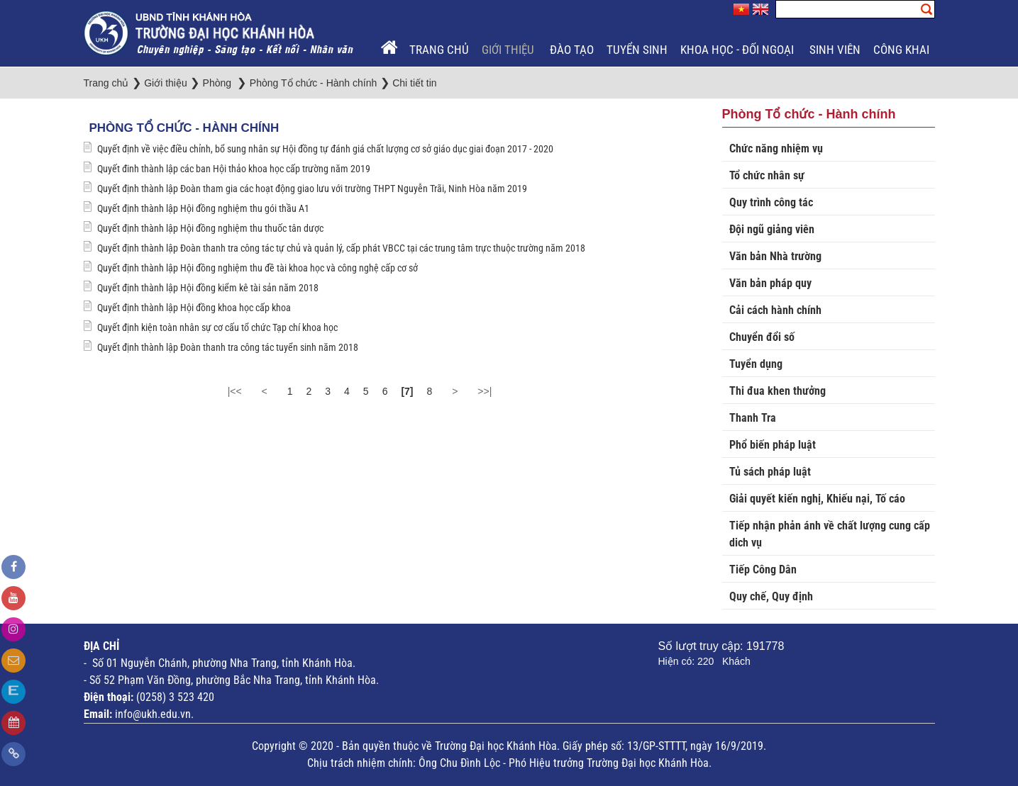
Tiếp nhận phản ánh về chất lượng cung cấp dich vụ (829, 534)
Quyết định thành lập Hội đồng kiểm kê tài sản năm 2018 (208, 287)
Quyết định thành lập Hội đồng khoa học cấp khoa (194, 307)
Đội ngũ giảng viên (771, 229)
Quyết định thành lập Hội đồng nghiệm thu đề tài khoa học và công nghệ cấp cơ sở (257, 268)
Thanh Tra (752, 418)
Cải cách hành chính (775, 310)
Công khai (902, 50)
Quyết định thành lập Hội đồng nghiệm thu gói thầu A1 (203, 208)
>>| (484, 391)
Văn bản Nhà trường (775, 256)
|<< (235, 391)
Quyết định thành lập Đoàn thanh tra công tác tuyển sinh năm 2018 (227, 347)
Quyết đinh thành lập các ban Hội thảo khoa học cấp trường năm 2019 (233, 168)
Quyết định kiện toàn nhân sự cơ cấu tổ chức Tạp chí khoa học (217, 327)
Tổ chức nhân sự (766, 175)
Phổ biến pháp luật (772, 444)
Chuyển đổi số (762, 337)
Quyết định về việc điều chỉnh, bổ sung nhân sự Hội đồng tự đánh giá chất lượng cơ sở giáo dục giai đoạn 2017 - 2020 (325, 149)
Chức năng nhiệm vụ (776, 148)
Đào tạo (572, 50)
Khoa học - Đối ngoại (738, 50)
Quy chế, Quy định (771, 596)
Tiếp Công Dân (763, 569)
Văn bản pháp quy (770, 283)
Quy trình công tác (771, 202)
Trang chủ (439, 50)
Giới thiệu (509, 50)
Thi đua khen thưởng (777, 391)
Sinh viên (835, 50)
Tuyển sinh (637, 50)
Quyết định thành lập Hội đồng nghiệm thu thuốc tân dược (210, 228)
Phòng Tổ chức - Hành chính (184, 128)
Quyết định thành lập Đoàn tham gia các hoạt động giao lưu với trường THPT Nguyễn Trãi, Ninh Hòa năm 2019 (312, 188)
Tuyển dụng (755, 364)
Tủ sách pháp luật (770, 471)
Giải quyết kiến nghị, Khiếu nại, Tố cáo (817, 498)
